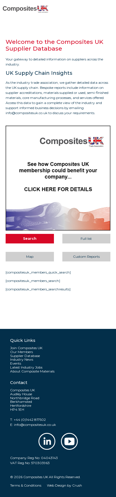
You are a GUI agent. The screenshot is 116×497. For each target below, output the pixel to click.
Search (30, 238)
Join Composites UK (26, 348)
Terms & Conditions (25, 485)
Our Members (21, 352)
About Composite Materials (32, 371)
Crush (77, 485)
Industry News (21, 360)
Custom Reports (86, 256)
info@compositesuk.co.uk (35, 425)
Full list (86, 238)
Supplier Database (25, 356)
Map (29, 256)
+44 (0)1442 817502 (30, 419)
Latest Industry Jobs (26, 367)
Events (15, 363)
